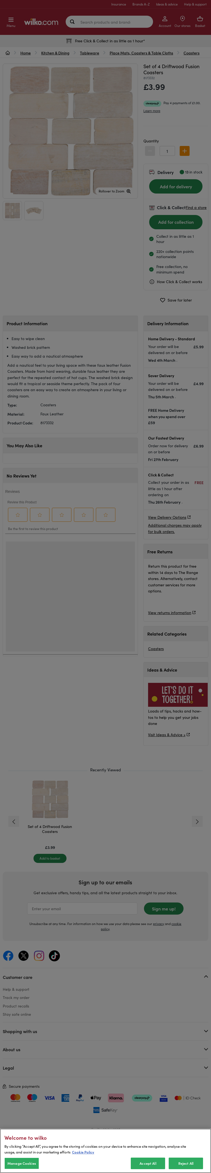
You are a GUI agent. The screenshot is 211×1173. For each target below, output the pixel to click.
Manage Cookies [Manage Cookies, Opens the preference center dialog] (21, 1163)
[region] (105, 1151)
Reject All (185, 1163)
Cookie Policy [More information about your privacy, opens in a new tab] (83, 1152)
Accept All (148, 1163)
